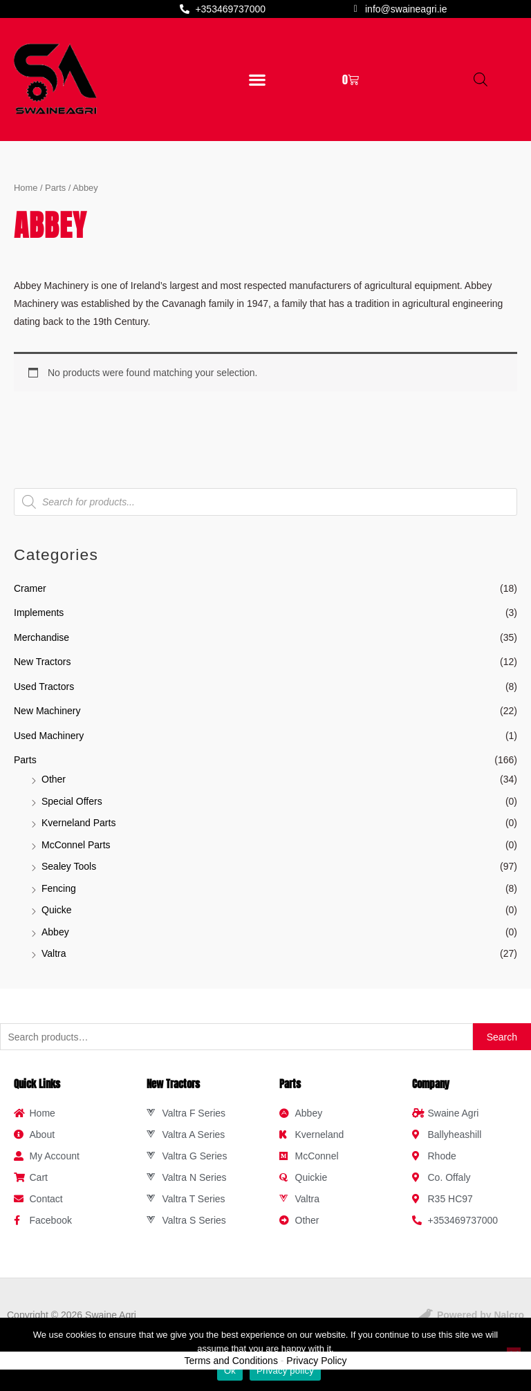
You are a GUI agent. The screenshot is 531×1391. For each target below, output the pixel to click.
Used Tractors (44, 686)
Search (502, 1037)
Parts (25, 759)
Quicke (56, 909)
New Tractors (42, 661)
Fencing (58, 888)
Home (25, 188)
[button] (257, 79)
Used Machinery (49, 735)
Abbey (55, 931)
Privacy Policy (316, 1360)
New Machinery (47, 710)
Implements (39, 612)
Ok (230, 1370)
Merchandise (41, 637)
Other (53, 779)
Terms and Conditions (231, 1360)
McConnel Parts (76, 844)
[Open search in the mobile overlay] (480, 79)
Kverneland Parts (78, 822)
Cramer (30, 588)
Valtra (53, 953)
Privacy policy (285, 1370)
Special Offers (71, 801)
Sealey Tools (68, 866)
